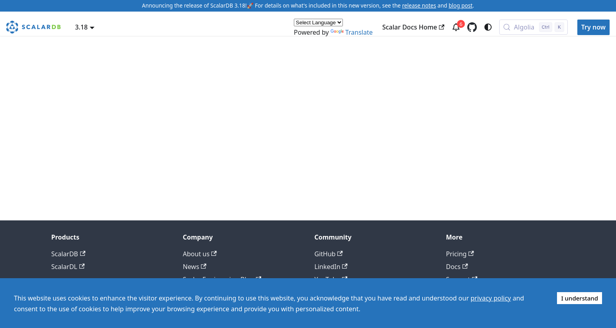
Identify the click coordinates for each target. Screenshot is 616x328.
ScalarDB (68, 253)
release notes (419, 5)
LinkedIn (331, 266)
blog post (460, 5)
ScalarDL (68, 266)
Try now (593, 27)
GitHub (329, 253)
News (195, 266)
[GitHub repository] (472, 27)
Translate (352, 32)
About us (200, 253)
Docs (457, 266)
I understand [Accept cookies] (579, 298)
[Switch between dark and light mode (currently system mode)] (488, 27)
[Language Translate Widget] (318, 22)
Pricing (460, 253)
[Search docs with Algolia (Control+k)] (533, 27)
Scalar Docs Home (413, 27)
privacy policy (490, 298)
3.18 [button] (81, 27)
